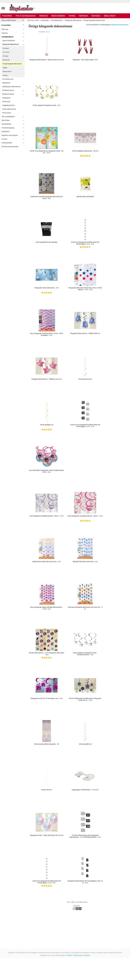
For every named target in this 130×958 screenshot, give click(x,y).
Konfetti (4, 139)
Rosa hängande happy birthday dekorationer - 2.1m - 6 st (46, 608)
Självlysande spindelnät (85, 196)
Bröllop (72, 16)
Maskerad (43, 16)
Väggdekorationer (8, 105)
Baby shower (109, 16)
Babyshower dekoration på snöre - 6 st (46, 561)
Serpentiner (6, 83)
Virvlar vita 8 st (46, 790)
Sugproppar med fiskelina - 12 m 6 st (85, 790)
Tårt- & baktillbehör (8, 116)
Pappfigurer (6, 98)
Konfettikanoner (7, 79)
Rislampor (6, 48)
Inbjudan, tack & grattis (10, 135)
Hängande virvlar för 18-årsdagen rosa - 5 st (46, 698)
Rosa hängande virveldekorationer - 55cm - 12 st (85, 516)
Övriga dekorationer (9, 109)
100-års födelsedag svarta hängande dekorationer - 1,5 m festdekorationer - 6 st (85, 836)
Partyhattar (6, 101)
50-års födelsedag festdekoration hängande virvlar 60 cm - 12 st (85, 699)
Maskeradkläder (58, 16)
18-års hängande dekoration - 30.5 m (85, 151)
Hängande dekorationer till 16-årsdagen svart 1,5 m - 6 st (85, 882)
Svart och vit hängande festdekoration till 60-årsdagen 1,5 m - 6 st (85, 425)
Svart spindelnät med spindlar (46, 242)
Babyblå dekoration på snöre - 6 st (85, 561)
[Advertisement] (12, 187)
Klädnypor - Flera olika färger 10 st (85, 60)
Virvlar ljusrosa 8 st (85, 379)
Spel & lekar (6, 120)
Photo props (6, 113)
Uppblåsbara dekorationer (11, 87)
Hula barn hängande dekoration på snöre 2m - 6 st (85, 608)
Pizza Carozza (78, 955)
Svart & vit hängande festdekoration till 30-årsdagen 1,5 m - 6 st (46, 882)
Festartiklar (7, 16)
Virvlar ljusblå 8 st (85, 744)
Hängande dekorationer (119, 25)
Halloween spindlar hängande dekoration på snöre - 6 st (47, 197)
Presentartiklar (7, 143)
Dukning (5, 33)
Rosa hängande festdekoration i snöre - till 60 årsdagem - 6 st (46, 334)
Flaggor (5, 68)
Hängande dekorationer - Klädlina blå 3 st (85, 333)
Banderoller (6, 60)
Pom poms (6, 52)
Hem (37, 20)
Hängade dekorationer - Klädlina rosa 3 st (46, 379)
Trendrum (87, 955)
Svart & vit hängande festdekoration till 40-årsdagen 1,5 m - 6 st (85, 243)
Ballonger (5, 29)
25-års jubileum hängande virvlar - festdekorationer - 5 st (85, 654)
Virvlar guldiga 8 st (46, 425)
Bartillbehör (6, 131)
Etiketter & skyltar (8, 94)
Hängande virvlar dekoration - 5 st (46, 288)
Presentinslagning (8, 128)
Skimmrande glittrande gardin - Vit (46, 744)
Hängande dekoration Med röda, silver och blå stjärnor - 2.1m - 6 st (85, 289)
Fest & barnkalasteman (25, 16)
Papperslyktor (7, 71)
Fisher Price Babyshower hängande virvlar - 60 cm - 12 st (46, 152)
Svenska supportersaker (10, 146)
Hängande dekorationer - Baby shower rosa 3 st (46, 60)
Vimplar (5, 75)
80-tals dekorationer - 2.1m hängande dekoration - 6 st (46, 654)
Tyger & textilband (8, 40)
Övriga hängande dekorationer (12, 64)
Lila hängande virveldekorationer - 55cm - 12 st (46, 516)
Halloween (83, 16)
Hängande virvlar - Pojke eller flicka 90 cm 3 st (46, 835)
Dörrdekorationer (8, 90)
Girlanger (6, 56)
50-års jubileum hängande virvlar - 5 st (46, 105)
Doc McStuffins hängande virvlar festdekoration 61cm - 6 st (46, 471)
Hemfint (69, 955)
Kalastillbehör (6, 124)
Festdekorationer (7, 37)
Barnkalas (96, 16)
